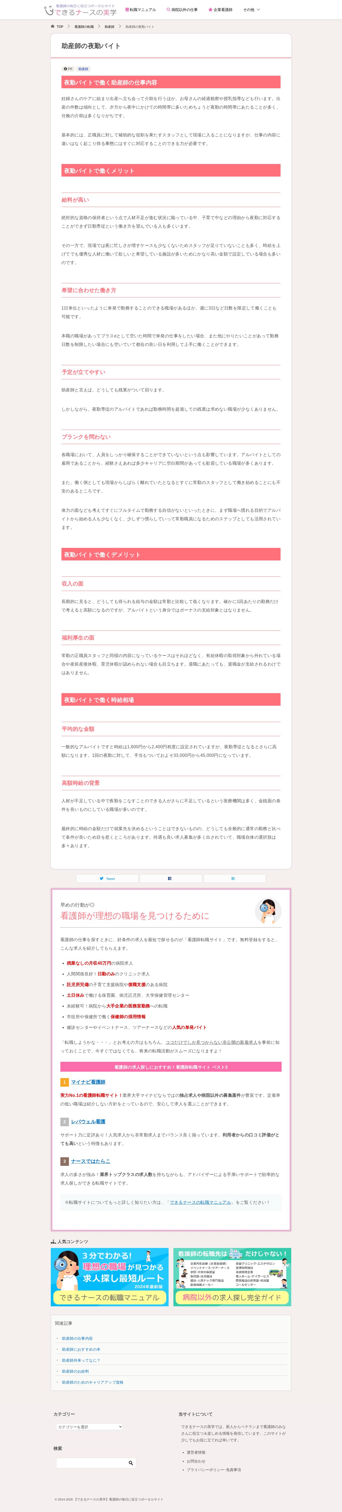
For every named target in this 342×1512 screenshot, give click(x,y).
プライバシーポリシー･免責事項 (214, 1470)
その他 (248, 9)
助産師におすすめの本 (81, 1349)
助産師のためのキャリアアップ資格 (92, 1382)
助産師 (83, 69)
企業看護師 (220, 9)
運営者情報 (196, 1452)
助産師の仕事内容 (77, 1338)
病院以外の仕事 (182, 9)
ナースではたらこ (90, 1161)
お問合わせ (196, 1461)
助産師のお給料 (75, 1371)
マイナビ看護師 (88, 1082)
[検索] (96, 1463)
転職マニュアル (141, 9)
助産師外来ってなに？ (81, 1360)
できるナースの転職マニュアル (200, 1202)
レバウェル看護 (88, 1121)
